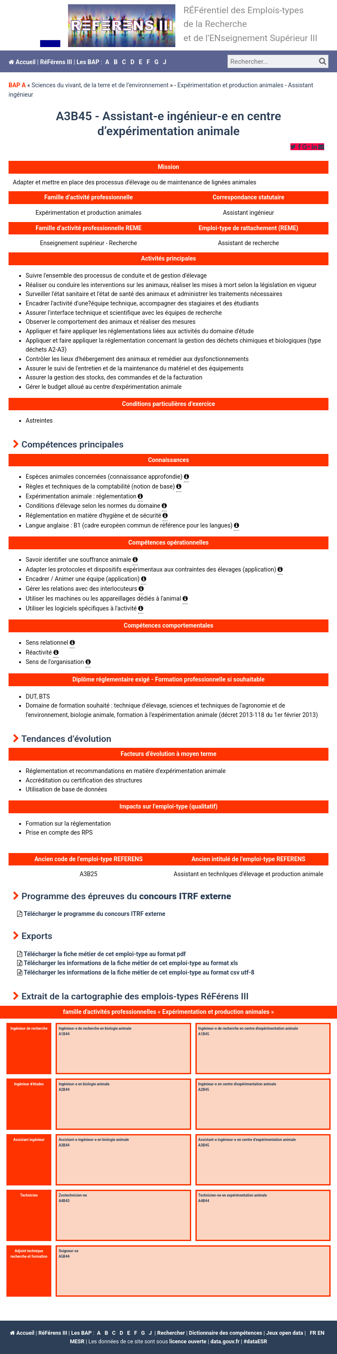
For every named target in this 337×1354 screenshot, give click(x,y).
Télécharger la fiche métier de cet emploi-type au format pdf (105, 954)
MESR (77, 1341)
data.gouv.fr (224, 1341)
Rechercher (171, 1333)
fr (313, 1333)
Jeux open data (284, 1333)
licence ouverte (188, 1341)
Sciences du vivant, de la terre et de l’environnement (100, 85)
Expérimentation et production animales (230, 85)
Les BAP (88, 62)
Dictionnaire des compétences (225, 1333)
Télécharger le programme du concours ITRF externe (94, 913)
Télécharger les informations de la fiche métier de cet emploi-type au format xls (131, 963)
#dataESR (255, 1341)
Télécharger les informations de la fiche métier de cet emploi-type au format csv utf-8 (139, 972)
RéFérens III (56, 62)
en (321, 1333)
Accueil (22, 62)
